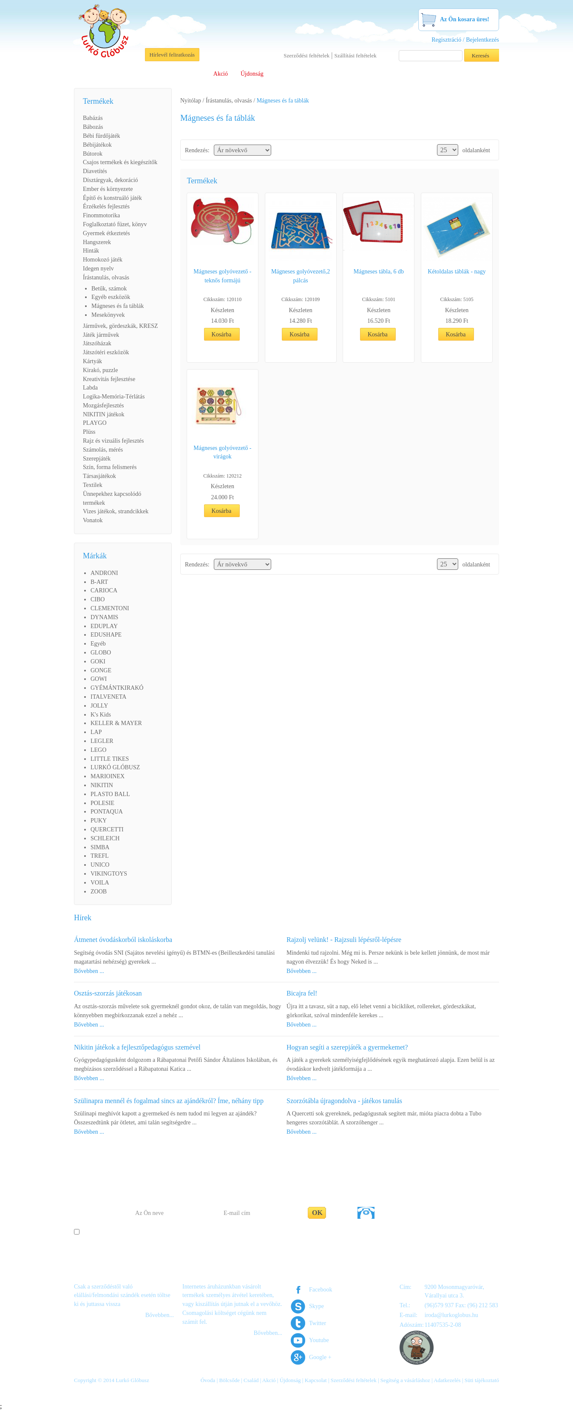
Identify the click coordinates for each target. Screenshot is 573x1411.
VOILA (100, 882)
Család (192, 74)
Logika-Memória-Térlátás (114, 396)
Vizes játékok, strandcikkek (115, 511)
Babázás (93, 118)
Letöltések (344, 74)
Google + (320, 1357)
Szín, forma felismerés (109, 467)
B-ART (99, 582)
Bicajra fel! (301, 993)
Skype (316, 1306)
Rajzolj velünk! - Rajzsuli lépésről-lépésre (343, 939)
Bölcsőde (161, 74)
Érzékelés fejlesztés (106, 206)
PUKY (99, 820)
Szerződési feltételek (306, 55)
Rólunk (99, 74)
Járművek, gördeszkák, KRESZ (120, 326)
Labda (90, 387)
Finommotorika (101, 215)
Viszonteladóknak (297, 74)
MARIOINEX (108, 776)
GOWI (99, 679)
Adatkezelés (447, 1380)
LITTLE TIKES (110, 759)
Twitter (317, 1323)
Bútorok (92, 154)
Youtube (319, 1340)
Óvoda (128, 74)
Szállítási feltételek (355, 55)
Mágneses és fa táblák (117, 306)
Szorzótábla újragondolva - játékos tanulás (344, 1100)
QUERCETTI (107, 829)
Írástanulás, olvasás (106, 277)
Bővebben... (159, 1315)
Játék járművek (101, 335)
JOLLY (99, 706)
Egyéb (98, 643)
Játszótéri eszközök (106, 352)
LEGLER (102, 741)
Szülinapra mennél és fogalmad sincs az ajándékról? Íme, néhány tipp (169, 1100)
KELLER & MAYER (116, 723)
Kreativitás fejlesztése (109, 379)
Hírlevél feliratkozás (172, 54)
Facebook (320, 1289)
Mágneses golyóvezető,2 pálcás (300, 276)
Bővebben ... (89, 971)
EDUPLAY (104, 626)
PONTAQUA (107, 811)
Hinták (91, 250)
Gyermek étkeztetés (106, 233)
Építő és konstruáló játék (112, 198)
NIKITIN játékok (104, 414)
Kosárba (222, 334)
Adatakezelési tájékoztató (322, 1232)
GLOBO (101, 652)
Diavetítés (95, 171)
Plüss (89, 432)
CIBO (98, 599)
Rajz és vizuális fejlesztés (113, 441)
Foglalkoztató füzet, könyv (115, 224)
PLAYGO (95, 423)
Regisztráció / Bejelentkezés (465, 40)
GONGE (101, 670)
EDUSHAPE (106, 635)
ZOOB (99, 891)
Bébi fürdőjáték (101, 136)
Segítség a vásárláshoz (396, 74)
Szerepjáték (97, 458)
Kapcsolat (447, 74)
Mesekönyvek (108, 315)
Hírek (82, 917)
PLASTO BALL (110, 794)
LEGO (98, 750)
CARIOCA (104, 590)
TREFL (100, 856)
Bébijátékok (97, 145)
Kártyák (92, 361)
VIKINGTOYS (109, 873)
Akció (220, 74)
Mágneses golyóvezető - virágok (222, 452)
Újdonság (252, 74)
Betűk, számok (109, 288)
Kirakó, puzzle (100, 370)
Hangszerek (97, 242)
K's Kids (101, 714)
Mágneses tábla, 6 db (379, 271)
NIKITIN (102, 785)
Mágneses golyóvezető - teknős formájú (222, 276)
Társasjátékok (99, 476)
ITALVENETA (108, 697)
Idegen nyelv (98, 268)
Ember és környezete (108, 189)
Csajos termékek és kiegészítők (120, 162)
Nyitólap (190, 100)
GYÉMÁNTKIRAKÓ (117, 688)
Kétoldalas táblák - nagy (456, 271)
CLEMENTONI (110, 608)
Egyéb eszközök (110, 297)
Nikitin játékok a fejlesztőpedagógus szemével (137, 1047)
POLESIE (102, 803)
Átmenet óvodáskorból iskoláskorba (123, 939)
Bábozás (93, 127)
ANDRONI (104, 573)
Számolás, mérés (103, 450)
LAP (96, 732)
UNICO (100, 865)
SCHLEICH (105, 838)
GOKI (98, 661)
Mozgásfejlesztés (103, 405)
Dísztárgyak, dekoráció (110, 180)
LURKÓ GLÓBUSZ (115, 767)
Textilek (92, 485)
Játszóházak (97, 343)
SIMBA (100, 847)
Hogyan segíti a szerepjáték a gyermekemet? (347, 1047)
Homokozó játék (102, 259)
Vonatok (92, 520)
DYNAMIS (104, 617)
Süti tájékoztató (482, 1380)
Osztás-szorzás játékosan (108, 993)
